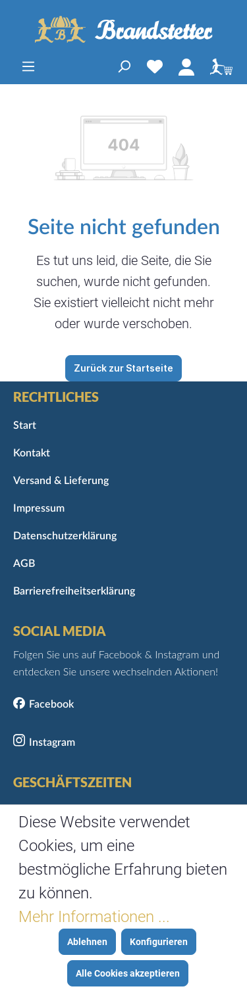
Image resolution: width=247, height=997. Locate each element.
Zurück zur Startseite (123, 368)
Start (24, 425)
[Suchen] (124, 66)
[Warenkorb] (218, 66)
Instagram (52, 742)
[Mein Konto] (186, 66)
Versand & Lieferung (61, 480)
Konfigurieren (159, 941)
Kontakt (31, 453)
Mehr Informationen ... (94, 917)
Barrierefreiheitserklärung (74, 591)
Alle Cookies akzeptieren (128, 973)
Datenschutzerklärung (65, 536)
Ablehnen (87, 941)
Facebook (51, 704)
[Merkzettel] (155, 66)
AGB (24, 563)
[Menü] (28, 66)
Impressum (39, 508)
